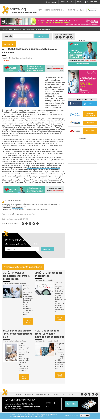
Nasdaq (89, 9)
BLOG (82, 10)
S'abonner (47, 249)
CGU (64, 394)
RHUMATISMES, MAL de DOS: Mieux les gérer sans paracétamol (28, 209)
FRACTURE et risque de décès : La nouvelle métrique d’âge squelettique (49, 333)
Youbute (71, 37)
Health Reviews (56, 10)
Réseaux (76, 10)
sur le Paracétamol (17, 208)
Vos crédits (90, 122)
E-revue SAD (64, 2)
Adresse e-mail (10, 246)
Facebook (56, 37)
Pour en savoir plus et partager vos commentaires (19, 214)
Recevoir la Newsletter (82, 99)
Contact (72, 394)
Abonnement (67, 10)
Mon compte (92, 2)
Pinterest (64, 37)
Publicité (56, 394)
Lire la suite (28, 321)
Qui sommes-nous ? (43, 394)
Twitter (60, 37)
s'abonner (71, 404)
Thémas (79, 2)
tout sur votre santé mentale (90, 114)
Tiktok (67, 37)
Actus (40, 10)
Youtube (37, 223)
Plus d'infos (46, 416)
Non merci (85, 415)
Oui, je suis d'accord (72, 415)
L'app (72, 2)
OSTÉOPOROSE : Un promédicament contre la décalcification (16, 275)
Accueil (5, 29)
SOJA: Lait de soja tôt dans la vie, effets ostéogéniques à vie (17, 333)
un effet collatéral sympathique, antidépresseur (43, 168)
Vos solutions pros (90, 131)
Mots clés (8, 36)
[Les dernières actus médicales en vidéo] (82, 163)
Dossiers (46, 10)
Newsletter (29, 394)
